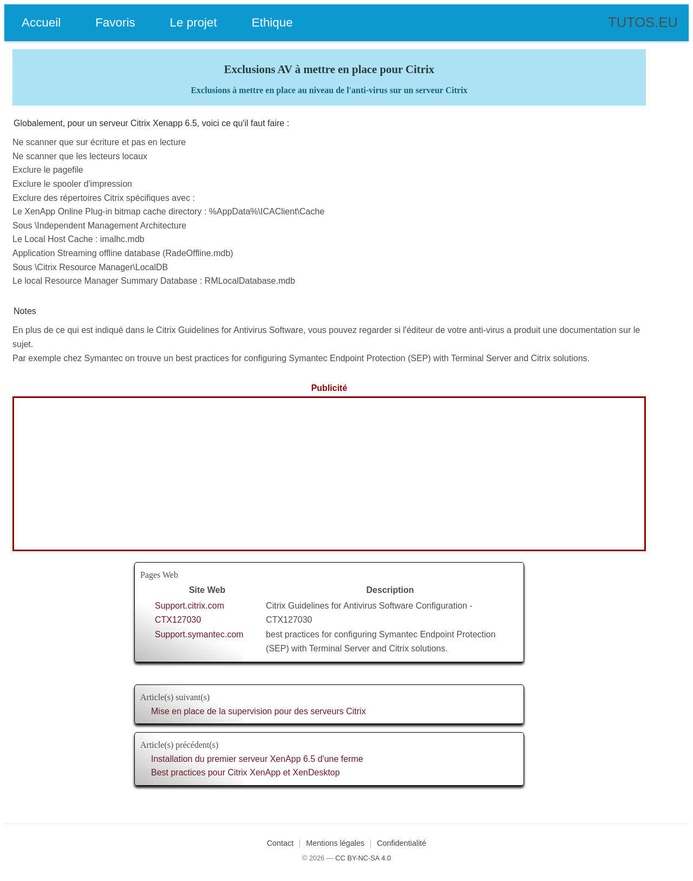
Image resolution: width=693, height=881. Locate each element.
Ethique (272, 22)
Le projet (193, 22)
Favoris (115, 22)
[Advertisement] (329, 474)
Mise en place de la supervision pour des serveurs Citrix (258, 711)
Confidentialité (401, 843)
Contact (280, 843)
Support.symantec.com (199, 634)
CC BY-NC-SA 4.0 (363, 858)
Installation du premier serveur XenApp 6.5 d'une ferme (257, 758)
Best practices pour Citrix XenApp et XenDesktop (245, 772)
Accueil (41, 22)
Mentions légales (335, 843)
